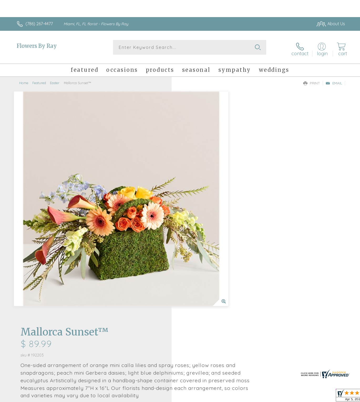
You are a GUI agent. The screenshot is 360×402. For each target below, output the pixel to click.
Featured (39, 80)
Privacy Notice (261, 396)
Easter (54, 80)
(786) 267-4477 (39, 23)
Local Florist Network (298, 396)
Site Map (330, 396)
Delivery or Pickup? (201, 212)
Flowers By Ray (37, 46)
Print (311, 80)
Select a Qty (192, 186)
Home (23, 80)
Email (334, 80)
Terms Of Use (230, 396)
